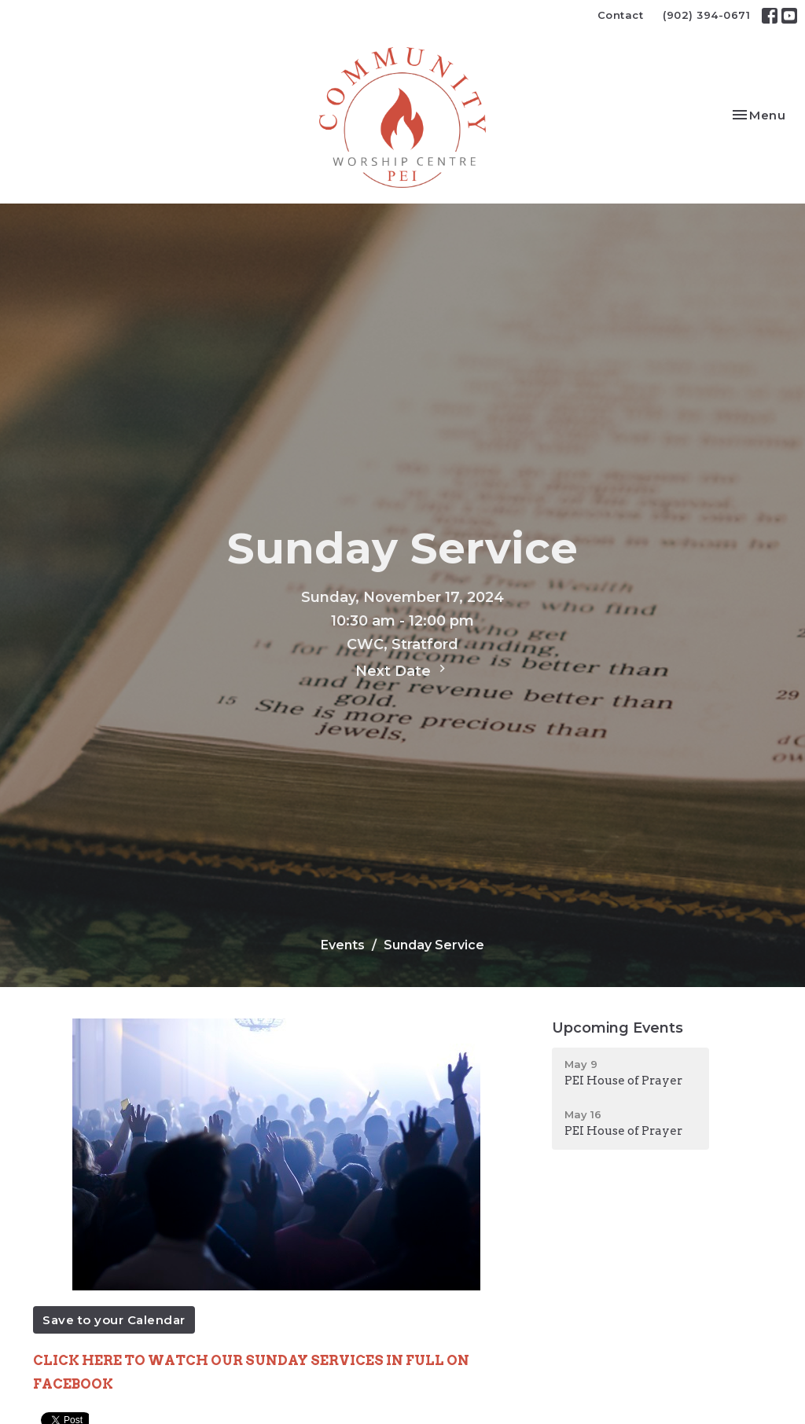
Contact (620, 15)
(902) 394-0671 (706, 15)
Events (343, 945)
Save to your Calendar (114, 1319)
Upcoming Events (617, 1028)
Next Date (402, 670)
